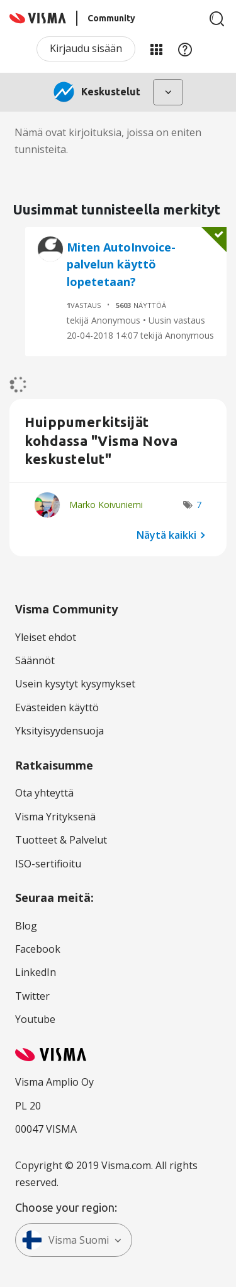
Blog (26, 926)
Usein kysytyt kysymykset (75, 684)
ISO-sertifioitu (48, 864)
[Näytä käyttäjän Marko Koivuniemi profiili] (106, 505)
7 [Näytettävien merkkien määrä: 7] (198, 505)
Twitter (32, 996)
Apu (185, 48)
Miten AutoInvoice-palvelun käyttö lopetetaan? (121, 264)
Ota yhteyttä (44, 793)
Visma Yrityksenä (55, 817)
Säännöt (35, 660)
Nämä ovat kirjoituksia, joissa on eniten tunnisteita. (107, 140)
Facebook (37, 949)
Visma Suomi (65, 1240)
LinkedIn (35, 972)
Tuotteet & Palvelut (61, 840)
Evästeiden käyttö (57, 707)
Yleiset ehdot (45, 637)
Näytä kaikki (166, 535)
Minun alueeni (156, 48)
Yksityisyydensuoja (59, 731)
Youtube (35, 1019)
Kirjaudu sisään (86, 48)
